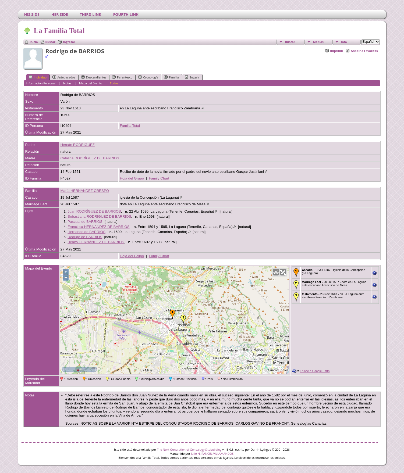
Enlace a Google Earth (315, 370)
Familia (171, 77)
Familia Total (130, 126)
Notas (67, 83)
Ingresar (69, 42)
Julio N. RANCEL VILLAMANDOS (212, 454)
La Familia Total (59, 31)
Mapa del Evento (90, 83)
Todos (114, 83)
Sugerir (192, 77)
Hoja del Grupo (132, 178)
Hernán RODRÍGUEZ (77, 145)
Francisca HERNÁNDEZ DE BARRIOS (98, 227)
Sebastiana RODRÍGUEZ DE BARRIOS (99, 216)
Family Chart (159, 178)
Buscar (50, 42)
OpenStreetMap (259, 371)
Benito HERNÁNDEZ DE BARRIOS (96, 242)
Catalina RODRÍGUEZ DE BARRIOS (89, 158)
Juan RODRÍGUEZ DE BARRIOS (94, 211)
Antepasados (63, 77)
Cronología (148, 77)
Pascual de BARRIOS (85, 222)
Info (344, 42)
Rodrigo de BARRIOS (85, 237)
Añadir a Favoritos (364, 51)
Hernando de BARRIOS (86, 232)
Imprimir (336, 51)
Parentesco (122, 77)
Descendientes (93, 77)
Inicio (34, 42)
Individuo (38, 77)
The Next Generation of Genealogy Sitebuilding (189, 449)
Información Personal (40, 83)
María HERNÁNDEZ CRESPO (84, 191)
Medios (318, 42)
